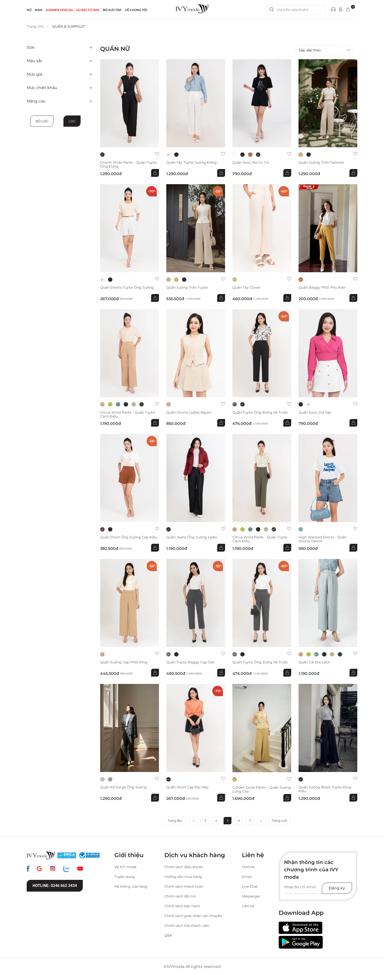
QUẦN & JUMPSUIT (68, 26)
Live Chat (250, 886)
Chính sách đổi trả (179, 896)
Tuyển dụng (124, 876)
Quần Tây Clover (246, 287)
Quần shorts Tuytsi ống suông (127, 287)
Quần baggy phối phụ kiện (322, 287)
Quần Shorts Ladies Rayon (188, 412)
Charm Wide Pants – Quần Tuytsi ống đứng (128, 164)
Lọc (72, 121)
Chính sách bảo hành (182, 906)
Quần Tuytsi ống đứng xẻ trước (260, 412)
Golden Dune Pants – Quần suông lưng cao (261, 789)
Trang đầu (175, 820)
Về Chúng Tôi (136, 10)
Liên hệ (248, 906)
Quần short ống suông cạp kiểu (128, 537)
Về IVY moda (125, 867)
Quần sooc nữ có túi (250, 162)
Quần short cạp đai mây (187, 787)
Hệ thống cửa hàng (130, 886)
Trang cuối (279, 820)
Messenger (251, 896)
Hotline (248, 867)
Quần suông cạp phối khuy (124, 662)
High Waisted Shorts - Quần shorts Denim (323, 539)
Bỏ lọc (42, 121)
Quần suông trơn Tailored (321, 162)
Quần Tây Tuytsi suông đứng (191, 162)
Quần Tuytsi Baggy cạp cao (190, 662)
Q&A (168, 935)
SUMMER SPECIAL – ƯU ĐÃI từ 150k (72, 10)
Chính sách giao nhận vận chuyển (193, 916)
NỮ (29, 10)
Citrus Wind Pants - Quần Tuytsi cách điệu (127, 414)
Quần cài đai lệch (314, 662)
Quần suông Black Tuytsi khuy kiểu (325, 789)
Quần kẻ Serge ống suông (123, 787)
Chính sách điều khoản (183, 867)
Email (247, 876)
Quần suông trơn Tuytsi (187, 287)
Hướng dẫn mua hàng (183, 876)
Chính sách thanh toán (183, 886)
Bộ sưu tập (112, 10)
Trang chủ (35, 26)
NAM (38, 10)
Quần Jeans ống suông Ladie (191, 537)
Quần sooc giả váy (315, 412)
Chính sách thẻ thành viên (186, 925)
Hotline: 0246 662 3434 (55, 885)
